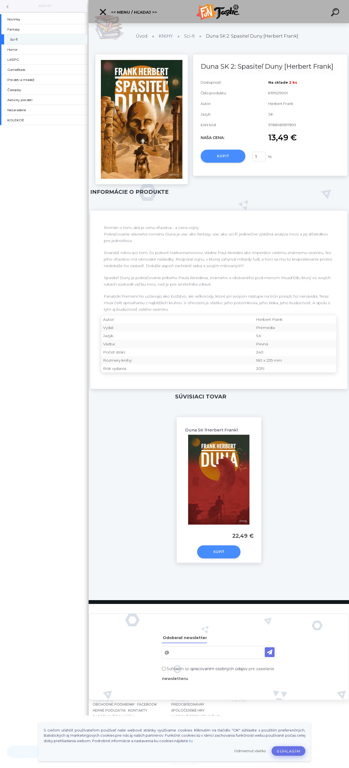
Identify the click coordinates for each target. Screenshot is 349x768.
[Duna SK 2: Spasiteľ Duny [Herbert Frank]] (141, 56)
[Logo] (218, 11)
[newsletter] (270, 652)
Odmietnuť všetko (250, 751)
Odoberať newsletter (185, 637)
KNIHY (45, 5)
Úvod (142, 36)
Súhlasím (288, 751)
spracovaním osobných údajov (219, 668)
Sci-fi (189, 36)
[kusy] (259, 156)
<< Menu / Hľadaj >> (128, 12)
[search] (336, 13)
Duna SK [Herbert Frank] (211, 429)
